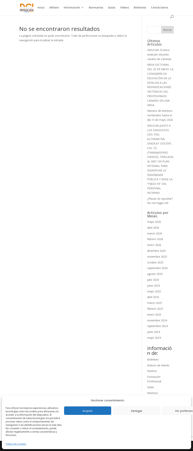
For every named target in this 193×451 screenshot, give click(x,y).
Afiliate (54, 7)
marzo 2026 (154, 233)
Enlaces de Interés (158, 365)
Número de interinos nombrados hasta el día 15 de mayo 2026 (160, 115)
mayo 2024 (154, 337)
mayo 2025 (154, 291)
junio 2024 (153, 332)
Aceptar (88, 411)
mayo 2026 (154, 222)
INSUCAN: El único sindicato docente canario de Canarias (159, 54)
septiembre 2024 (157, 326)
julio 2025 (153, 279)
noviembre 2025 (157, 256)
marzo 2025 (154, 303)
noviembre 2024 (157, 320)
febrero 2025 (155, 308)
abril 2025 (153, 297)
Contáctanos (159, 7)
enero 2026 (154, 245)
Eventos (152, 371)
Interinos (152, 393)
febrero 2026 (155, 239)
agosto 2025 (155, 274)
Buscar (167, 30)
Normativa (96, 7)
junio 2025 (153, 285)
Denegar (136, 411)
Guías (111, 7)
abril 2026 (153, 227)
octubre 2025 (155, 262)
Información (72, 7)
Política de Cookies (16, 444)
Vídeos (124, 7)
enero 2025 (154, 314)
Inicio (41, 7)
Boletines (140, 7)
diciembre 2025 (156, 250)
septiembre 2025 (157, 268)
